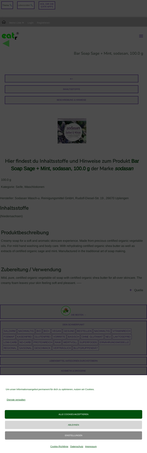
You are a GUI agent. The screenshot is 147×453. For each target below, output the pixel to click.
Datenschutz (76, 446)
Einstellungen (73, 435)
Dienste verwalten (16, 399)
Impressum (91, 446)
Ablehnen (73, 425)
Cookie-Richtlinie (59, 446)
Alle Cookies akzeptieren (73, 414)
